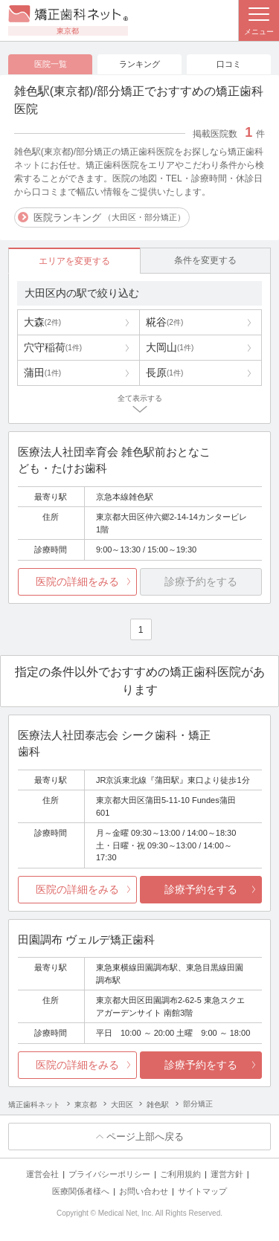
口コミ (229, 63)
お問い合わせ (143, 1191)
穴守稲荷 (53, 347)
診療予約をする (200, 889)
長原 (164, 372)
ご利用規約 (180, 1174)
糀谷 (164, 322)
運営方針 (227, 1174)
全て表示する (140, 398)
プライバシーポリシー (109, 1174)
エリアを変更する (74, 261)
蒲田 (42, 372)
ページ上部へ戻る (145, 1136)
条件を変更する (205, 260)
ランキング (139, 63)
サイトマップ (202, 1191)
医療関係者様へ (80, 1191)
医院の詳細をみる (77, 581)
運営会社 (42, 1174)
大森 (42, 322)
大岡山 (169, 347)
